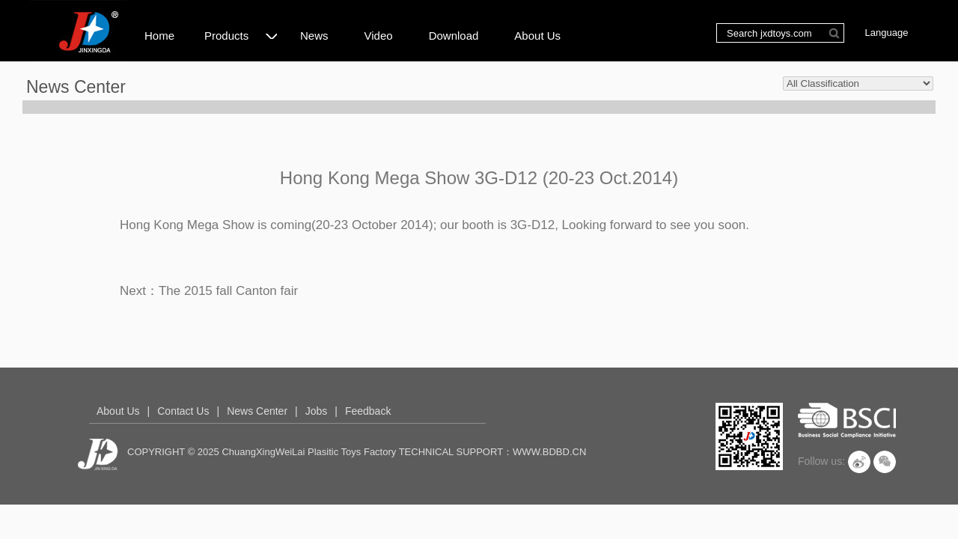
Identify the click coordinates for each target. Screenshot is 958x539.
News (314, 35)
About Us (537, 35)
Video (378, 35)
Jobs (316, 411)
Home (159, 35)
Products (240, 33)
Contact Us (183, 411)
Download (454, 35)
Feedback (368, 411)
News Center (257, 411)
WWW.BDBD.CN (549, 451)
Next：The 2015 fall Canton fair (209, 291)
